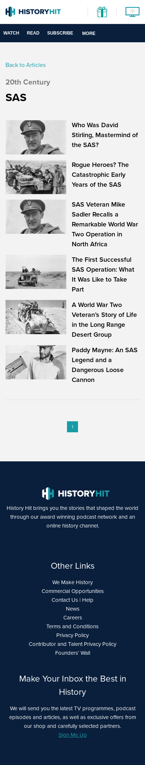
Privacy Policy (72, 635)
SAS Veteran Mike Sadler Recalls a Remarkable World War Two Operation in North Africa (105, 224)
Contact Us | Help (72, 600)
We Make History (72, 582)
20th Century (28, 81)
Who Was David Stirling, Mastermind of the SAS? (105, 135)
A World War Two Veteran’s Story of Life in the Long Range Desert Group (104, 319)
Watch (11, 33)
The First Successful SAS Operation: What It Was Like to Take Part (103, 274)
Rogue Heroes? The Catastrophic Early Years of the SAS (100, 174)
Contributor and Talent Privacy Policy (72, 644)
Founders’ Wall (72, 653)
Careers (72, 618)
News (72, 609)
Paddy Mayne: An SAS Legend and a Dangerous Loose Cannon (105, 365)
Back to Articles (26, 65)
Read (33, 33)
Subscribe (60, 33)
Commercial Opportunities (73, 591)
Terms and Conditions (72, 626)
